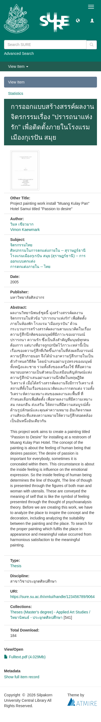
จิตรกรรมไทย (21, 245)
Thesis (15, 566)
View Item (16, 82)
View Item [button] (18, 66)
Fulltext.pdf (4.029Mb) (25, 657)
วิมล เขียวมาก (21, 224)
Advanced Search (19, 53)
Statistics (15, 93)
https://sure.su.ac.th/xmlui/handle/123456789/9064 (52, 597)
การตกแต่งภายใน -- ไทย (30, 266)
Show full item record (21, 677)
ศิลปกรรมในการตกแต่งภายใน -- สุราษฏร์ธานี (48, 250)
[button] (78, 20)
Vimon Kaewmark (25, 229)
